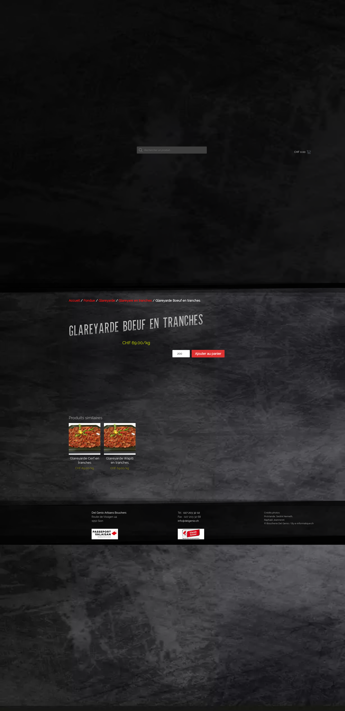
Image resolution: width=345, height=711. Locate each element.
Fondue (89, 300)
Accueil (74, 300)
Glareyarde (107, 300)
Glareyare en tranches (135, 300)
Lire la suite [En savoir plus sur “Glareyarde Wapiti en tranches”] (120, 479)
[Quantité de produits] (181, 353)
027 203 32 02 (191, 512)
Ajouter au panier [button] (84, 480)
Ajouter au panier (208, 354)
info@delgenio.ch (188, 520)
